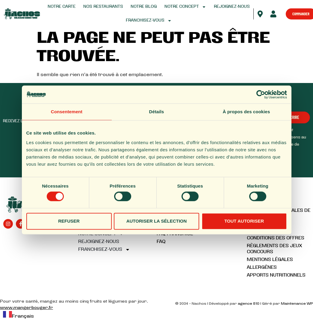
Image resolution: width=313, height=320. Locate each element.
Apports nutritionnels (276, 275)
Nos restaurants (103, 6)
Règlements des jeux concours (274, 249)
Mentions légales (270, 259)
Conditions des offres (275, 238)
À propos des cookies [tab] (246, 111)
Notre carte (61, 6)
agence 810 (248, 304)
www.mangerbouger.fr (26, 308)
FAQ (161, 241)
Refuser (69, 221)
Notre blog (144, 6)
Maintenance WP (297, 304)
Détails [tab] (156, 111)
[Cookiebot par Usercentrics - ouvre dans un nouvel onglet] (261, 94)
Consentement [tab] (66, 111)
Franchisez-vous (149, 21)
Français (18, 316)
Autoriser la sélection (156, 221)
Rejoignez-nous (232, 6)
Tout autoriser (244, 221)
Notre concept (185, 7)
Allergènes (262, 267)
